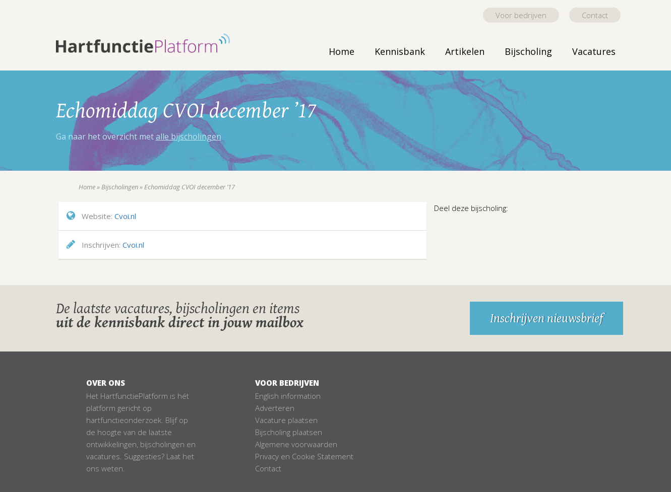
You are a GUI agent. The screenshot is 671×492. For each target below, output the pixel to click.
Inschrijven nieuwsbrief (546, 318)
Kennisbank (400, 51)
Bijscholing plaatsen (288, 432)
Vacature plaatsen (286, 420)
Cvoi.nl (125, 216)
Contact (595, 15)
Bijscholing (528, 51)
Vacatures (594, 51)
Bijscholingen (119, 186)
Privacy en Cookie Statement (304, 456)
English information (288, 396)
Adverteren (274, 408)
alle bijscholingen (188, 136)
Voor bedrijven (521, 15)
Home (341, 51)
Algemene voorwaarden (296, 444)
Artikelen (464, 51)
